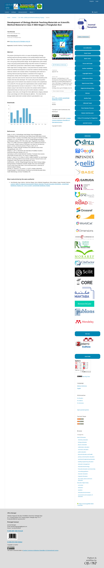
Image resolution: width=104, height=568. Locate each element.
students (80, 490)
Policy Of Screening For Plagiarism (88, 118)
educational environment (84, 492)
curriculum (80, 485)
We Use (87, 334)
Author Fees (87, 98)
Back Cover (87, 58)
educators (80, 487)
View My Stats (86, 376)
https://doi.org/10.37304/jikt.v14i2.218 (20, 41)
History (87, 93)
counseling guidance (83, 471)
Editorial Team (87, 103)
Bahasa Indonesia (82, 386)
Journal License (87, 123)
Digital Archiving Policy (87, 88)
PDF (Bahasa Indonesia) (60, 65)
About (31, 12)
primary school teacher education (86, 457)
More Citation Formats (58, 91)
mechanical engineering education (86, 459)
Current (7, 12)
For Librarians (80, 403)
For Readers (80, 398)
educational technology (83, 466)
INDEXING (88, 136)
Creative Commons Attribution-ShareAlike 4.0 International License (61, 120)
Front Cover (87, 53)
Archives (13, 12)
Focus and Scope (87, 63)
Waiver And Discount (87, 113)
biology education (82, 442)
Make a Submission (83, 36)
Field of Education (81, 437)
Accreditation (88, 48)
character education (83, 474)
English (79, 388)
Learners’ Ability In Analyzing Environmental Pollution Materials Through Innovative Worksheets (36, 184)
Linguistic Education (83, 476)
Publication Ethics (87, 78)
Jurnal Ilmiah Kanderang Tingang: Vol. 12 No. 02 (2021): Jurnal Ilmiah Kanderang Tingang (40, 184)
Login (97, 1)
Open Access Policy (87, 83)
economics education (83, 449)
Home (8, 17)
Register (92, 1)
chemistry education (83, 440)
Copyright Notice (87, 73)
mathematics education (83, 447)
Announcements (22, 12)
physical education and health (85, 454)
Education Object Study (82, 482)
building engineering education (85, 461)
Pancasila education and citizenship (86, 469)
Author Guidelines (87, 68)
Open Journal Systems (83, 410)
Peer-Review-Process (87, 108)
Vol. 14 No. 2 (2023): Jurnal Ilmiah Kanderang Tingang (31, 17)
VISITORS (87, 356)
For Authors (80, 400)
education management (84, 464)
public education (82, 452)
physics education (82, 444)
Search (96, 12)
